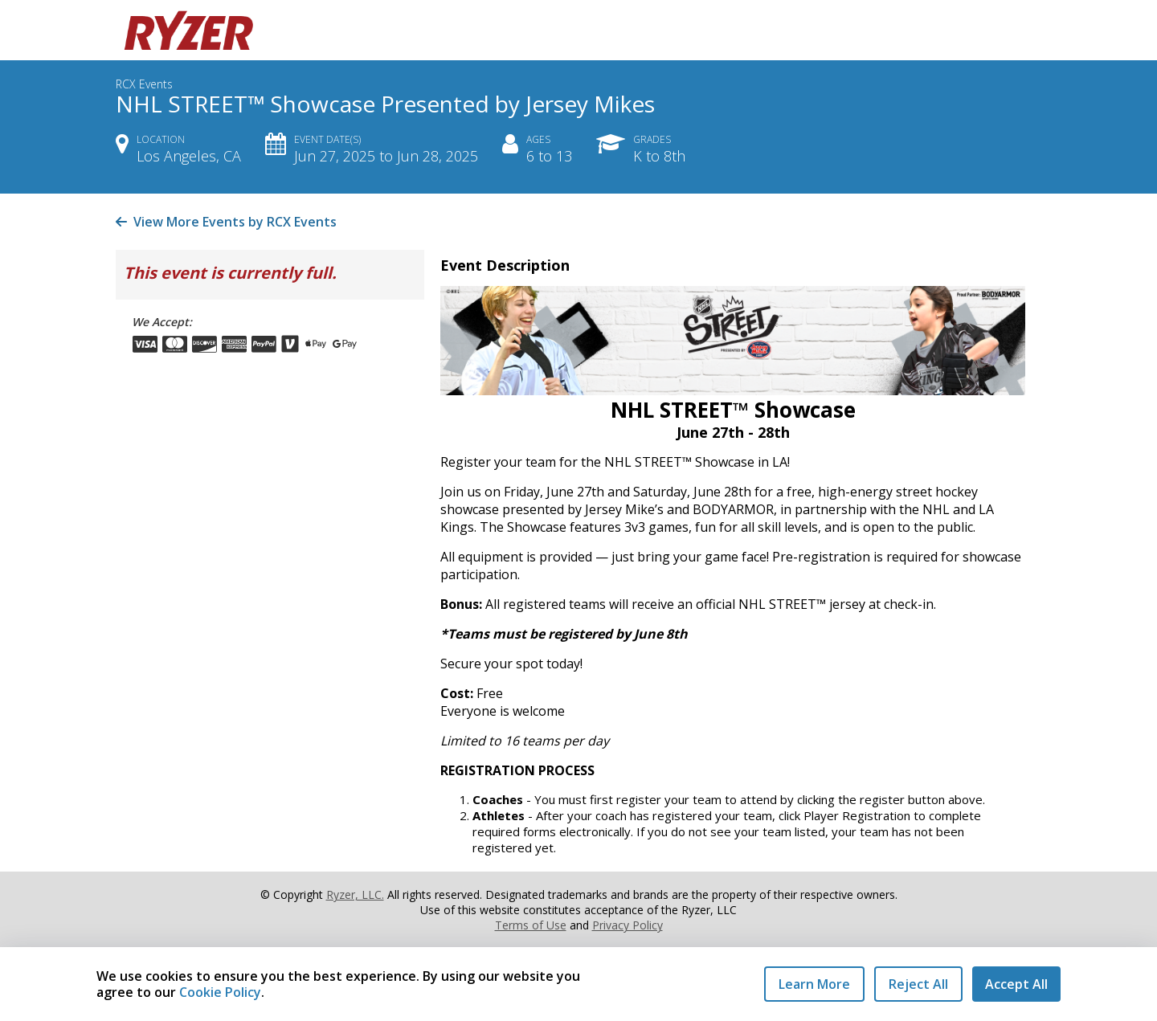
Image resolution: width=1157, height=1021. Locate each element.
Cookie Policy (220, 992)
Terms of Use (530, 925)
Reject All (918, 984)
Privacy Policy (627, 925)
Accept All (1016, 984)
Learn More (814, 984)
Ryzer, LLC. (355, 894)
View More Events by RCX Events (226, 222)
